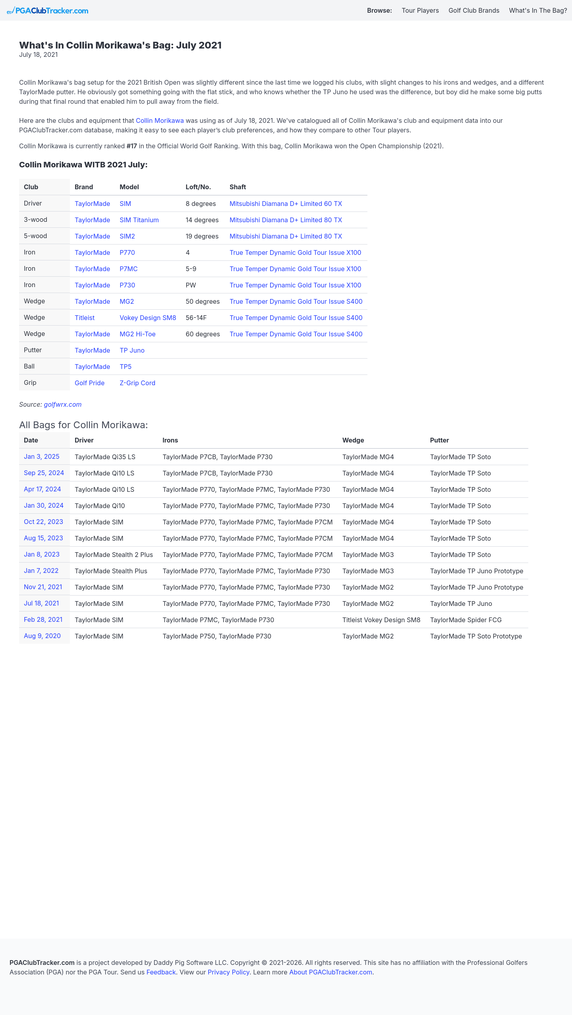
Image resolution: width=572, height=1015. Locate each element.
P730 (127, 285)
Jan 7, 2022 (41, 570)
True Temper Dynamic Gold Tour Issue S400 (296, 301)
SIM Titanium (139, 220)
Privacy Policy (228, 972)
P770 (127, 252)
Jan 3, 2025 (42, 456)
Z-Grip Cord (137, 383)
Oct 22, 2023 (43, 522)
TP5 (125, 367)
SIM (125, 204)
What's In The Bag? (538, 10)
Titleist (85, 318)
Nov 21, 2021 (43, 587)
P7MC (128, 269)
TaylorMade (92, 204)
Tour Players (420, 10)
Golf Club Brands (473, 10)
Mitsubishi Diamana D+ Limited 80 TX (286, 220)
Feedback (161, 972)
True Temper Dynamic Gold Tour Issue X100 (295, 252)
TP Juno (132, 350)
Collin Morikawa (160, 120)
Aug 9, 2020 (42, 636)
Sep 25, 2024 (44, 473)
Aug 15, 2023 (43, 538)
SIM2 (127, 236)
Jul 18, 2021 (41, 603)
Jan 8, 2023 (42, 554)
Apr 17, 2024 (42, 489)
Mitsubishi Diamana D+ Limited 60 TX (286, 204)
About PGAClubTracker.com (330, 972)
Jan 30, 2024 (44, 505)
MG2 (127, 301)
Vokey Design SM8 (148, 318)
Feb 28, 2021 (43, 619)
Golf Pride (89, 383)
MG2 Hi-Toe (138, 334)
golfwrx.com (63, 404)
